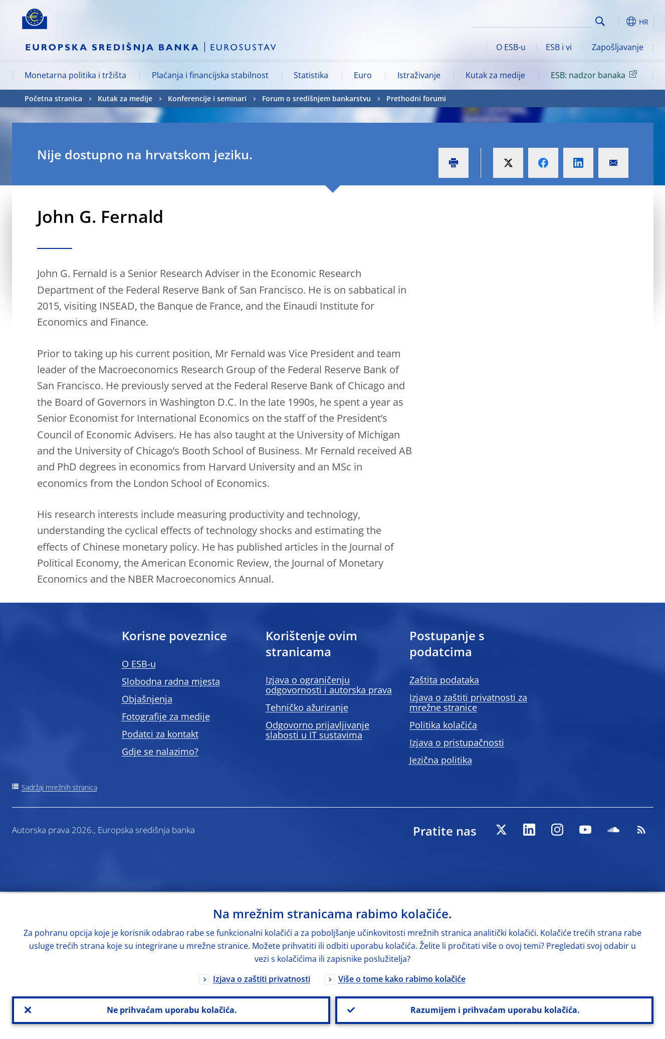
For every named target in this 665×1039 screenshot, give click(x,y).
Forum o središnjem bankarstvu (316, 98)
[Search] (542, 20)
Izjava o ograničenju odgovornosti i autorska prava (329, 685)
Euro (363, 75)
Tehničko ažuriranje (307, 707)
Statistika (311, 75)
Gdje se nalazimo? (160, 751)
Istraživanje (418, 75)
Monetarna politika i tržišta (75, 75)
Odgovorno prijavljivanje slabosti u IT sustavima (317, 730)
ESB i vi (559, 47)
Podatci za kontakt (160, 734)
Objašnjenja (147, 699)
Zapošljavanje (617, 47)
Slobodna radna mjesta (171, 681)
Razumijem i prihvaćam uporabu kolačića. (494, 1009)
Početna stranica (53, 98)
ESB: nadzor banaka (595, 75)
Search (600, 21)
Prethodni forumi (416, 98)
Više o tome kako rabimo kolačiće (402, 977)
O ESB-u (511, 47)
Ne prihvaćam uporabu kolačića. (171, 1009)
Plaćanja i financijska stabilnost (210, 75)
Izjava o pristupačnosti (456, 742)
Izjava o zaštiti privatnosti (261, 977)
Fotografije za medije (166, 716)
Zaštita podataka (444, 680)
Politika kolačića (443, 725)
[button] (618, 21)
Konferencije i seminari (207, 98)
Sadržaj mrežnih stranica (59, 787)
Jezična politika (440, 760)
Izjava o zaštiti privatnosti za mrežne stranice (468, 702)
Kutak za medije (495, 75)
